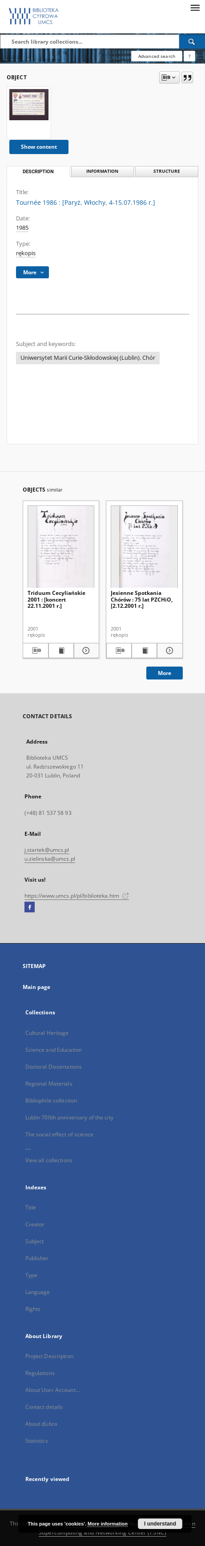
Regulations (40, 1373)
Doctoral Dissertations (53, 1066)
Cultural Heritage (47, 1033)
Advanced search (156, 56)
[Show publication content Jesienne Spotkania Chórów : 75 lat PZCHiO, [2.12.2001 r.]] (144, 650)
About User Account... (52, 1390)
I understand (160, 1524)
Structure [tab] (166, 171)
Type (31, 1275)
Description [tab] (38, 172)
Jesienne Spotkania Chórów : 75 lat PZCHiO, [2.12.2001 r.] (142, 599)
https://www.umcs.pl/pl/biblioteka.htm (76, 895)
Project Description (49, 1356)
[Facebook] (29, 907)
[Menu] (195, 7)
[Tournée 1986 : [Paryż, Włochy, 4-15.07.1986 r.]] (28, 104)
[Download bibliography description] (35, 650)
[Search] (192, 41)
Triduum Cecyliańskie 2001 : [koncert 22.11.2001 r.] (56, 599)
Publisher (37, 1258)
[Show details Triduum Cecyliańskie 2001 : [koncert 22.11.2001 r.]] (85, 650)
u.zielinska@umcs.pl (49, 859)
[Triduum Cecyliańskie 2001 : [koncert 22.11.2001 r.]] (61, 547)
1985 (22, 228)
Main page (37, 987)
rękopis (26, 253)
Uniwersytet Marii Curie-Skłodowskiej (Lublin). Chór (87, 358)
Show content (39, 147)
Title (30, 1207)
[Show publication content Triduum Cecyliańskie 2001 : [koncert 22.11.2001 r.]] (61, 650)
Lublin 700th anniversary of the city (69, 1117)
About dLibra (41, 1424)
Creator (35, 1224)
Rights (33, 1309)
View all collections (48, 1160)
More (164, 673)
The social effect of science (59, 1134)
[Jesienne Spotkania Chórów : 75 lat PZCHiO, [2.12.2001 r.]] (144, 547)
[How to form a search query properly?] (189, 56)
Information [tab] (102, 171)
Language (37, 1292)
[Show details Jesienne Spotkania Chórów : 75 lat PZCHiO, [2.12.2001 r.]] (168, 650)
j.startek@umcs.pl (46, 850)
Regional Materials (48, 1083)
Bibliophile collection (51, 1100)
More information (108, 1523)
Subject (34, 1241)
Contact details (44, 1407)
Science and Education (53, 1050)
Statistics (36, 1440)
